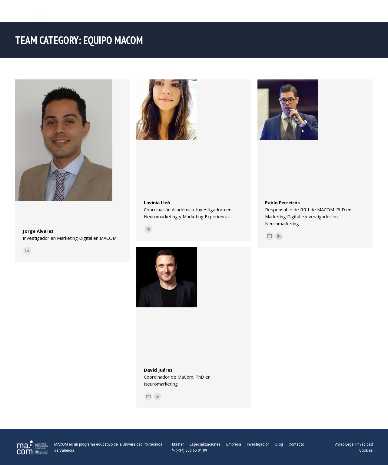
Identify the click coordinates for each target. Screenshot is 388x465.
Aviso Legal (344, 444)
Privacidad (364, 444)
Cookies (366, 450)
